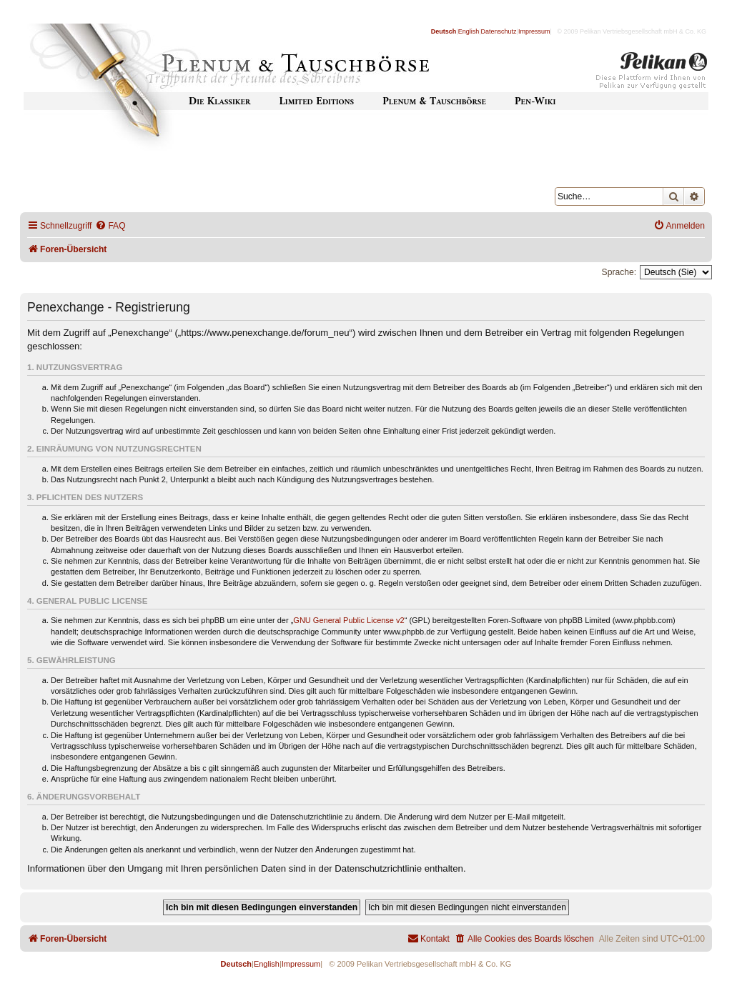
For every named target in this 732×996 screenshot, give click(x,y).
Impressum (534, 31)
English (469, 31)
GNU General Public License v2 (348, 620)
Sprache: (619, 272)
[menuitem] (110, 226)
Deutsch (444, 31)
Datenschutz (499, 31)
